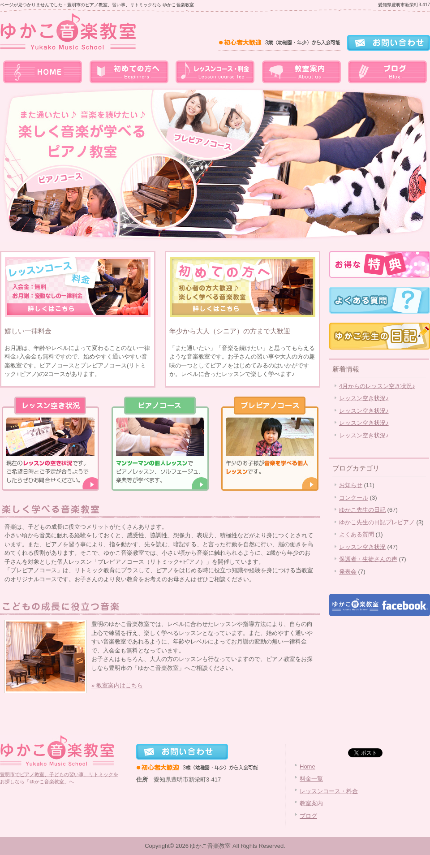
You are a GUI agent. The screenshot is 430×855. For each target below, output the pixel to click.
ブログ (387, 71)
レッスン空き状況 (362, 547)
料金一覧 (129, 71)
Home (307, 766)
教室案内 (301, 71)
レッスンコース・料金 (215, 71)
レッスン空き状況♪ (364, 398)
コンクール (353, 497)
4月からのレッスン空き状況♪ (377, 386)
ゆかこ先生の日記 (362, 509)
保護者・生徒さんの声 (368, 559)
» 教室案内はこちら (117, 685)
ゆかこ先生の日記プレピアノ (377, 522)
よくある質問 (356, 534)
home (43, 71)
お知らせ (350, 485)
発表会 (348, 571)
